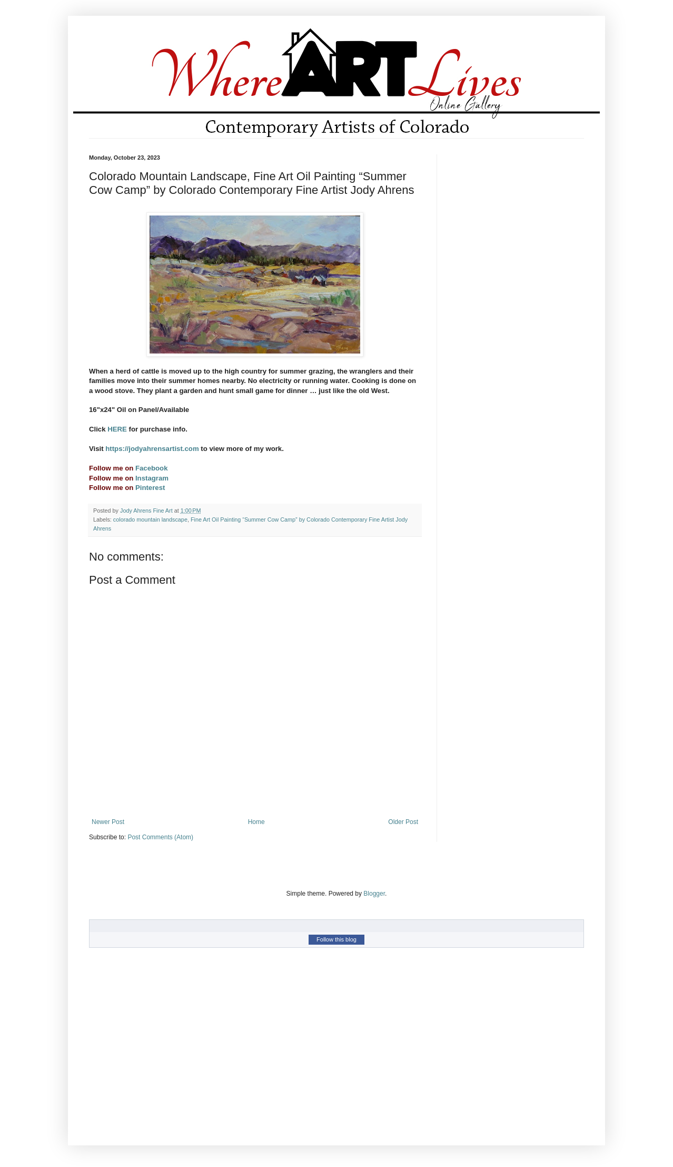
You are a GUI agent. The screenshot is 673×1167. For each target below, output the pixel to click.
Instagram (152, 478)
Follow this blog (336, 939)
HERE (117, 429)
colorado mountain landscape (150, 519)
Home (256, 822)
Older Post (403, 822)
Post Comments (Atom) (160, 837)
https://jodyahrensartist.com (152, 449)
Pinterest (149, 488)
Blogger (374, 893)
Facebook (151, 468)
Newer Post (108, 822)
